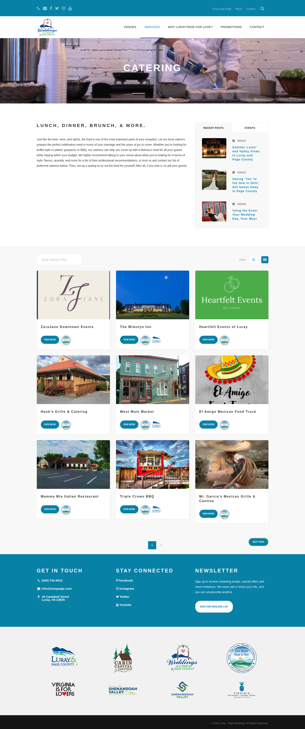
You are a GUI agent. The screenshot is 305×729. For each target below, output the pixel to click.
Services (152, 27)
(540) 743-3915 (50, 580)
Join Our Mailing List (214, 606)
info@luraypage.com (54, 588)
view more (50, 340)
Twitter (122, 596)
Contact (250, 8)
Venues (130, 27)
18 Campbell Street (73, 598)
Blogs (239, 8)
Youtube (123, 604)
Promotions (231, 27)
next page (258, 542)
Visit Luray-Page (221, 8)
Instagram (125, 588)
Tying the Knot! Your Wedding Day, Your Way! (245, 214)
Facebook (124, 580)
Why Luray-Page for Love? (190, 27)
